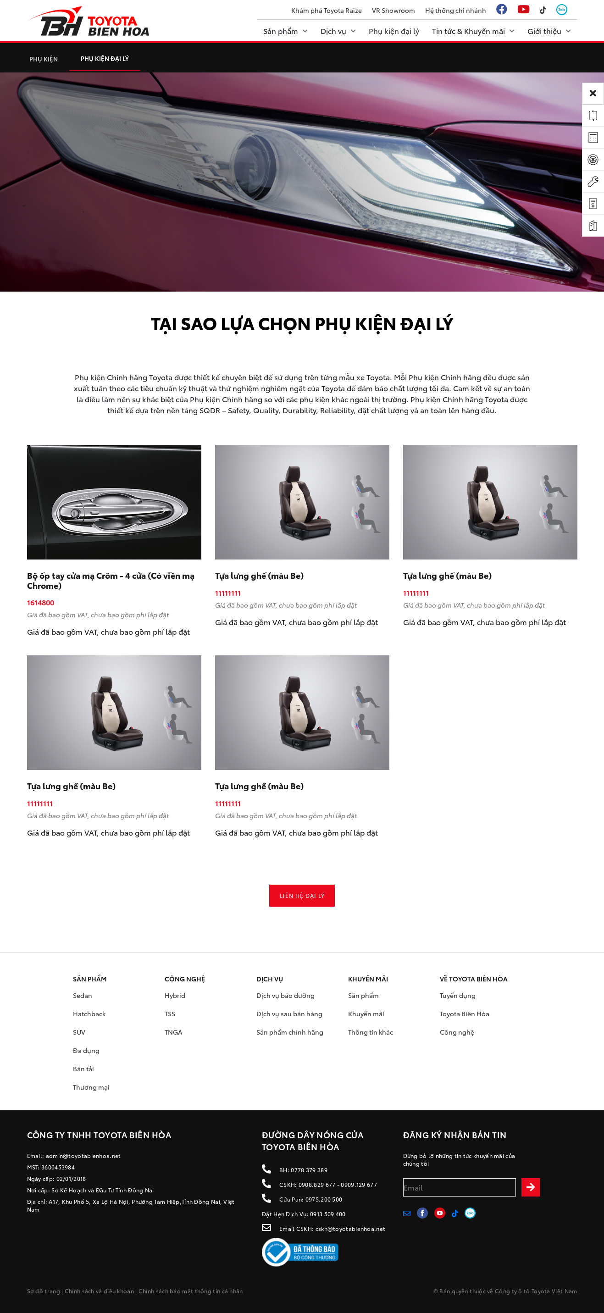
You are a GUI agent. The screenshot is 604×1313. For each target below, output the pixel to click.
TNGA (174, 1031)
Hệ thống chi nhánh (455, 10)
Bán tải (83, 1068)
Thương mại (91, 1086)
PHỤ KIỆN (43, 59)
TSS (170, 1013)
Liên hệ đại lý (302, 895)
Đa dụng (86, 1050)
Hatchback (89, 1013)
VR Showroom (393, 10)
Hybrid (175, 995)
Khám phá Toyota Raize (326, 10)
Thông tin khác (370, 1031)
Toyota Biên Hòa (464, 1013)
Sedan (82, 995)
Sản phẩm (363, 995)
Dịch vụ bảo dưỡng (285, 995)
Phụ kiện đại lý (105, 58)
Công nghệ (457, 1031)
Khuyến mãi (366, 1013)
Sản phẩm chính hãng (289, 1031)
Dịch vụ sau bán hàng (289, 1013)
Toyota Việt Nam (554, 1291)
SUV (79, 1031)
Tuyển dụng (458, 995)
